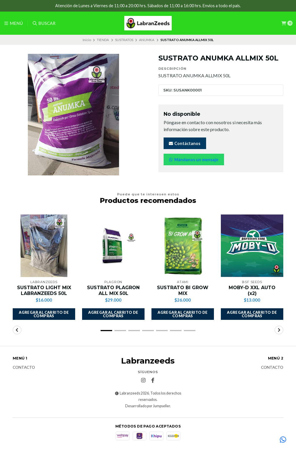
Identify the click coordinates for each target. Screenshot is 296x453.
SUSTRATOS (124, 40)
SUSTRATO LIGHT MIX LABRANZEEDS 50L (44, 290)
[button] (44, 314)
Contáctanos (184, 143)
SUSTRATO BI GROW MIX (182, 290)
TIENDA (103, 40)
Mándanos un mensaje (193, 159)
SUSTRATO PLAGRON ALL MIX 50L (113, 290)
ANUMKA (146, 40)
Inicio (87, 40)
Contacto (24, 368)
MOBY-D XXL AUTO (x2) (252, 290)
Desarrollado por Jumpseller (147, 406)
